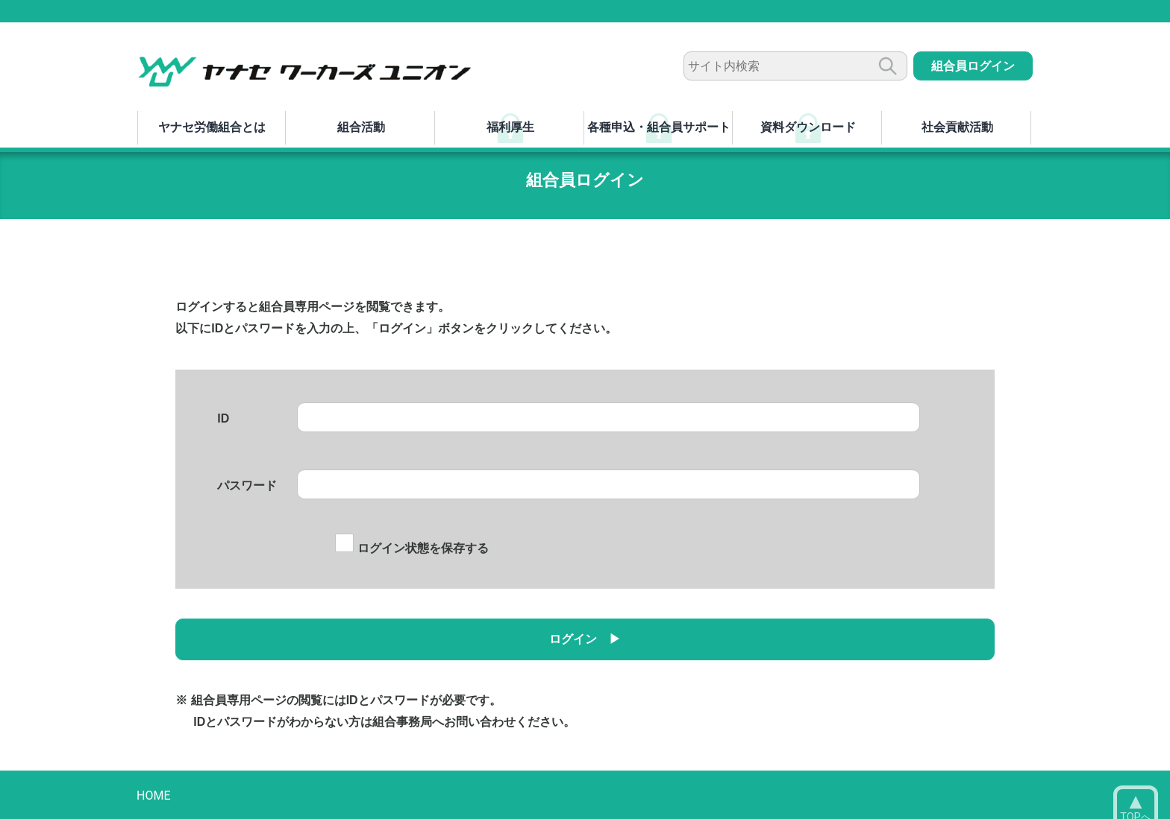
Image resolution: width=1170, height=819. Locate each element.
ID (223, 418)
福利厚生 (510, 127)
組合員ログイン (973, 66)
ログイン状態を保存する (411, 548)
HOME (153, 795)
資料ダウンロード (808, 127)
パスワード (247, 485)
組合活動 (361, 127)
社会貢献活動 (957, 127)
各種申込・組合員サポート (659, 127)
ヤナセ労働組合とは (212, 127)
